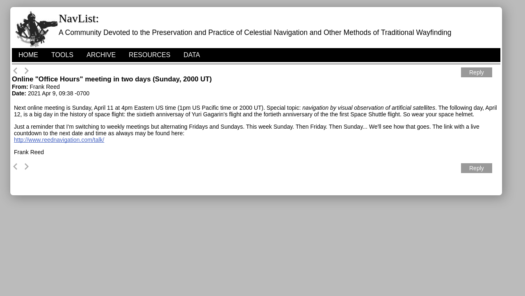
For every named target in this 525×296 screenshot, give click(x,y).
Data (191, 54)
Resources (149, 54)
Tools (62, 54)
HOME (28, 54)
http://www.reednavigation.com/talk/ (59, 139)
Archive (101, 54)
